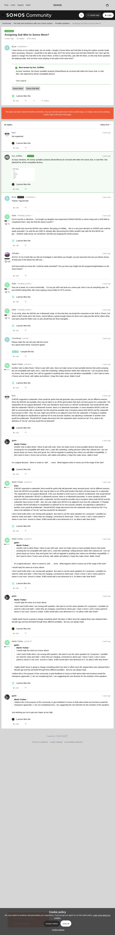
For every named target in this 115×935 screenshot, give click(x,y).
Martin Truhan (17, 364)
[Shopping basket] (107, 5)
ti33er (14, 215)
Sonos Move (18, 88)
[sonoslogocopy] (57, 5)
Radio (28, 5)
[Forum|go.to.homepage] (28, 15)
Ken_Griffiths (17, 156)
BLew (14, 47)
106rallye (15, 253)
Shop (6, 5)
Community (6, 23)
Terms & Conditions (40, 742)
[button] (2, 16)
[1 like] (21, 96)
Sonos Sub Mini (32, 88)
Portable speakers (62, 23)
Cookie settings (56, 742)
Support (20, 5)
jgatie (14, 440)
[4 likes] (23, 351)
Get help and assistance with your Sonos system (33, 23)
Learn (13, 5)
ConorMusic (16, 338)
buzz (14, 133)
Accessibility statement (73, 742)
